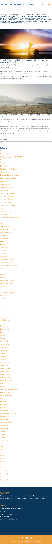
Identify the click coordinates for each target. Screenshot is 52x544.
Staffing (2, 431)
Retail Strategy (5, 377)
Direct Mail (3, 214)
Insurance (3, 277)
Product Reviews (5, 353)
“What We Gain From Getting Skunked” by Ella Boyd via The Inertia (25, 116)
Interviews (3, 290)
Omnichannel (4, 329)
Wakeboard (4, 474)
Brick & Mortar (4, 172)
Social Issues (4, 425)
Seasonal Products (6, 395)
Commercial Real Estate (8, 178)
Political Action (5, 67)
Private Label (4, 350)
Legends (33, 65)
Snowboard (4, 419)
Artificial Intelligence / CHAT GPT (11, 157)
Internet (2, 287)
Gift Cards (3, 253)
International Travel (44, 119)
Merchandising (5, 320)
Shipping (3, 401)
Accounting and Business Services (11, 151)
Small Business (5, 416)
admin (4, 65)
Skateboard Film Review (8, 413)
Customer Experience (7, 196)
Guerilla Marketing (6, 262)
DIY (1, 220)
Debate (2, 208)
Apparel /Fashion (5, 154)
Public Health (4, 356)
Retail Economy (5, 368)
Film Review (4, 238)
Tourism (2, 459)
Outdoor (3, 335)
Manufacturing (5, 314)
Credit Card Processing (7, 193)
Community (20, 65)
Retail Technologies (6, 380)
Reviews (3, 386)
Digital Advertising (6, 211)
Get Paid (3, 250)
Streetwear (4, 441)
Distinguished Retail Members (10, 217)
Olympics (3, 326)
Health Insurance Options (8, 265)
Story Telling (4, 438)
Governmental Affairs (7, 259)
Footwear (3, 244)
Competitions (4, 184)
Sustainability (4, 453)
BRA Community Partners (8, 169)
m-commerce (4, 311)
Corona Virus (4, 190)
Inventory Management (8, 293)
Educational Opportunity (29, 119)
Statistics (3, 434)
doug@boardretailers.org (8, 519)
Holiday (27, 65)
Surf (12, 67)
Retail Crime (4, 365)
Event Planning (5, 235)
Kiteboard (3, 296)
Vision (2, 465)
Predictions (3, 347)
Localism (3, 308)
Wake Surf (3, 471)
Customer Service (6, 202)
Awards (2, 163)
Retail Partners (5, 374)
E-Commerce (4, 226)
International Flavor (6, 281)
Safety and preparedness (8, 389)
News (39, 65)
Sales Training (4, 392)
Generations (4, 247)
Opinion (2, 332)
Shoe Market (4, 404)
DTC (1, 223)
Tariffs (2, 456)
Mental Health (4, 317)
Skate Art (3, 407)
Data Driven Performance (8, 205)
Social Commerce (6, 422)
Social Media (4, 428)
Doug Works (6, 119)
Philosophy (45, 65)
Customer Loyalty (6, 199)
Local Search (4, 305)
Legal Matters (4, 299)
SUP (1, 444)
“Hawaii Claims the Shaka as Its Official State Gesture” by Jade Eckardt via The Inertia (24, 61)
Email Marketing (5, 232)
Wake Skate (4, 468)
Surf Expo (3, 450)
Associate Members (6, 160)
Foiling (2, 241)
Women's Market (5, 480)
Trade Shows (4, 462)
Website (3, 477)
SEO (1, 398)
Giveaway (3, 256)
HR (1, 271)
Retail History (4, 371)
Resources (3, 359)
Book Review (4, 166)
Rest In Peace (4, 362)
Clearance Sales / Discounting (10, 175)
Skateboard (4, 410)
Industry (2, 275)
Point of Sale (4, 341)
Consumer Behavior (6, 187)
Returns (2, 383)
